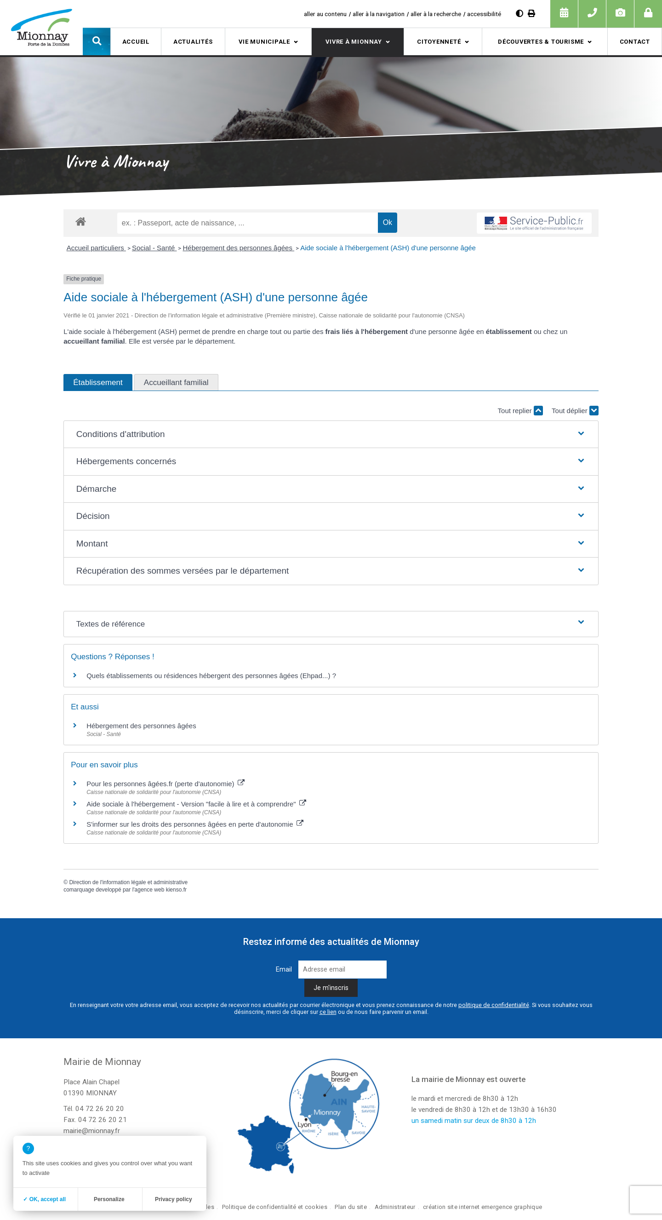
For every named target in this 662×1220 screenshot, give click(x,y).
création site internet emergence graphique (482, 1206)
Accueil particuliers (96, 248)
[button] (96, 41)
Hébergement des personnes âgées (238, 248)
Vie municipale (264, 41)
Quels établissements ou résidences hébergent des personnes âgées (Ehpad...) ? (211, 675)
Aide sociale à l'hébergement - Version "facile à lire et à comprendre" (196, 804)
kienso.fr (176, 889)
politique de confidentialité (493, 1004)
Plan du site (350, 1206)
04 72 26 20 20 (99, 1109)
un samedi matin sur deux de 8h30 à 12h (473, 1120)
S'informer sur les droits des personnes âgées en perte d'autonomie (194, 824)
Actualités (193, 41)
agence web (150, 889)
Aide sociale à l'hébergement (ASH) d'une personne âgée (388, 248)
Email (284, 969)
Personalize (109, 1199)
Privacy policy (173, 1199)
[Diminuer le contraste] (519, 13)
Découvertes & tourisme (541, 41)
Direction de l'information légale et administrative (128, 882)
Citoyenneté (439, 41)
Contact (635, 41)
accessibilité (484, 13)
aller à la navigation (379, 13)
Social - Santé (154, 248)
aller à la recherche (436, 13)
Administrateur (395, 1206)
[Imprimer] (531, 13)
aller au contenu (325, 13)
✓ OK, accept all (44, 1199)
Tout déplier (575, 410)
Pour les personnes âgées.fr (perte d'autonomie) (165, 784)
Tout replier (520, 410)
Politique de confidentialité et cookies (274, 1206)
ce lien (328, 1011)
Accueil (135, 41)
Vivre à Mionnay (353, 41)
